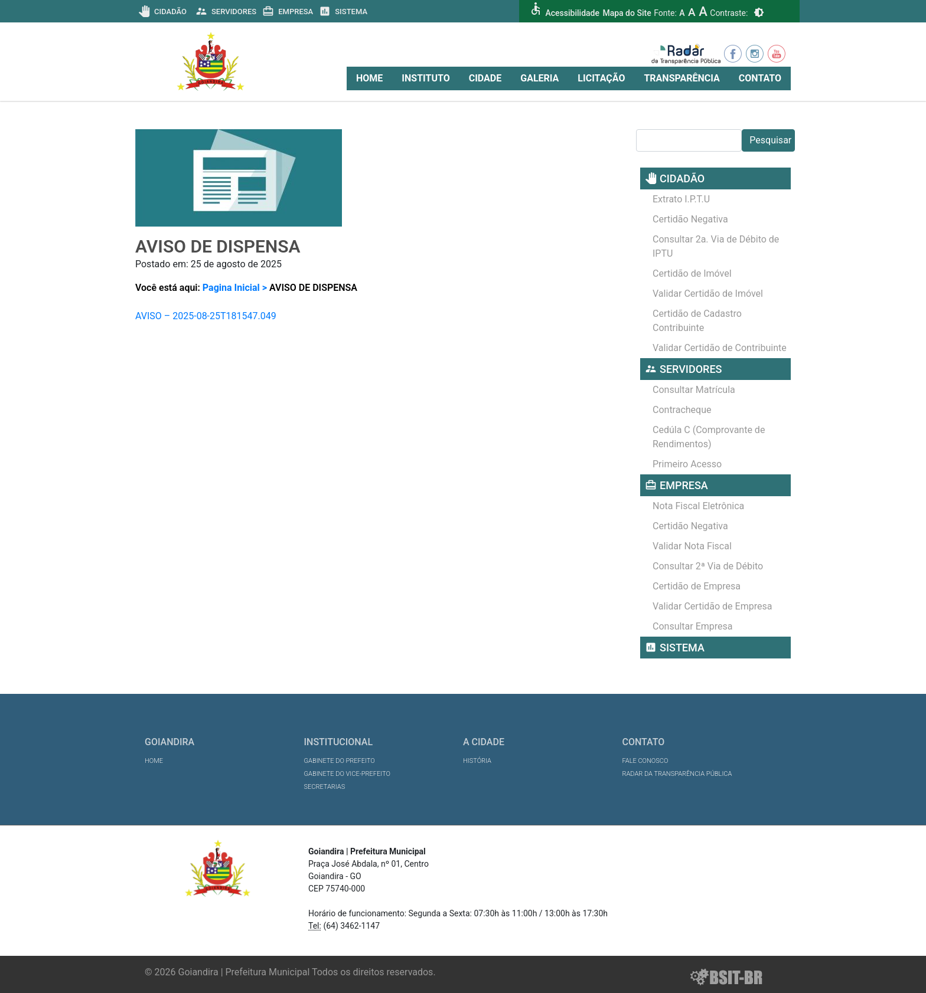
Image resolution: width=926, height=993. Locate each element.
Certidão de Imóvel (692, 273)
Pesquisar (770, 140)
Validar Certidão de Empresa (712, 606)
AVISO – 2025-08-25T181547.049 (205, 316)
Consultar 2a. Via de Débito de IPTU (716, 246)
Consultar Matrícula (694, 389)
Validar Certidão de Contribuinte (720, 347)
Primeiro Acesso (687, 464)
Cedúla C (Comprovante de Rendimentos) (709, 437)
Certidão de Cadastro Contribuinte (697, 320)
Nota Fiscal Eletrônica (698, 506)
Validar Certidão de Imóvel (708, 293)
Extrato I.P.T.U (681, 199)
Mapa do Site (626, 13)
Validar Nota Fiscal (692, 546)
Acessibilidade (572, 13)
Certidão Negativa (690, 219)
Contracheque (682, 409)
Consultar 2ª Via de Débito (708, 566)
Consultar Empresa (693, 626)
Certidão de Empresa (697, 586)
